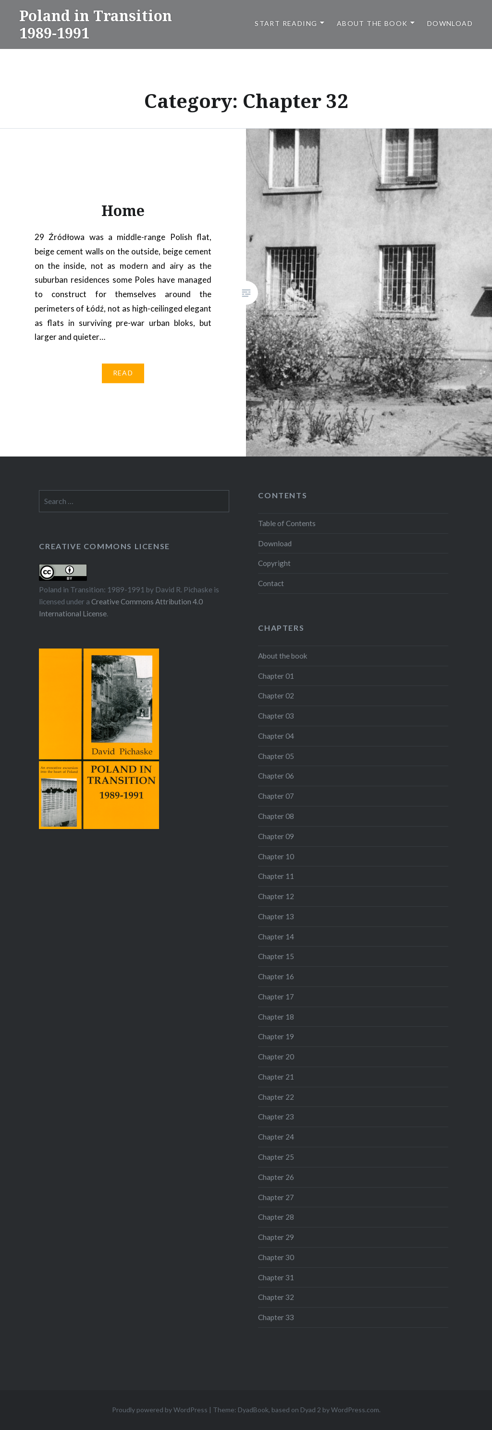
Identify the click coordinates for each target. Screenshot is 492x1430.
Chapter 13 (276, 916)
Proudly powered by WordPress (160, 1410)
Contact (271, 583)
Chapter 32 (276, 1297)
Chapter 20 (276, 1056)
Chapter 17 (276, 996)
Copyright (274, 563)
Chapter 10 (276, 856)
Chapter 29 (276, 1237)
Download (450, 23)
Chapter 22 (276, 1097)
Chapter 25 (276, 1157)
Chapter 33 (276, 1317)
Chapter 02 (276, 695)
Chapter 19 (276, 1036)
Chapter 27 (276, 1197)
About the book (372, 23)
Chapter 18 (276, 1016)
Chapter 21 (276, 1076)
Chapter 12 (276, 896)
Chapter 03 (276, 715)
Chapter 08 (276, 816)
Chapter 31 (276, 1277)
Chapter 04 (276, 736)
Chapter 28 (276, 1217)
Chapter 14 (276, 936)
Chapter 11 (276, 876)
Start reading (286, 23)
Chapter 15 (276, 956)
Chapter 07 (276, 796)
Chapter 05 (276, 756)
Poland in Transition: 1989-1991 (92, 589)
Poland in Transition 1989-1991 (95, 24)
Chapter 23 (276, 1116)
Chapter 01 (276, 676)
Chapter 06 (276, 775)
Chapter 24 (276, 1136)
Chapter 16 (276, 976)
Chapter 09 (276, 836)
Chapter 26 (276, 1177)
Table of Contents (287, 523)
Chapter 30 (276, 1257)
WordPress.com (355, 1410)
